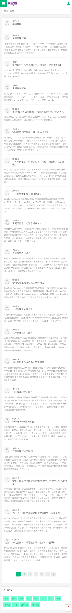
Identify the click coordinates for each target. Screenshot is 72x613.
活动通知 (15, 35)
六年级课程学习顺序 (22, 333)
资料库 (15, 62)
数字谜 (7, 605)
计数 (15, 605)
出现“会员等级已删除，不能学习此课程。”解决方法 (38, 112)
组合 (58, 599)
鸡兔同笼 (35, 605)
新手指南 (15, 21)
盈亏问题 (24, 605)
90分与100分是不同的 (23, 421)
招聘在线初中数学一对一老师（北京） (31, 132)
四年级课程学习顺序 (22, 392)
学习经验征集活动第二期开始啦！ (29, 282)
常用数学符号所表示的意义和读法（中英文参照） (37, 65)
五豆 (51, 599)
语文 (6, 599)
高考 (21, 599)
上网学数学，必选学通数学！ (27, 223)
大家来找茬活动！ (21, 253)
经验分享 (15, 221)
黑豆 (28, 599)
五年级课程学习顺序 (22, 451)
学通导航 (16, 24)
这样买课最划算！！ (22, 309)
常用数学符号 (19, 88)
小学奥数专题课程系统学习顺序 (28, 362)
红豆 (36, 599)
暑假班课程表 (19, 38)
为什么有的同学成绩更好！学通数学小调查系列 (36, 513)
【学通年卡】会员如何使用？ (27, 194)
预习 (14, 599)
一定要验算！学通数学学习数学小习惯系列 (33, 542)
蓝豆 (43, 599)
